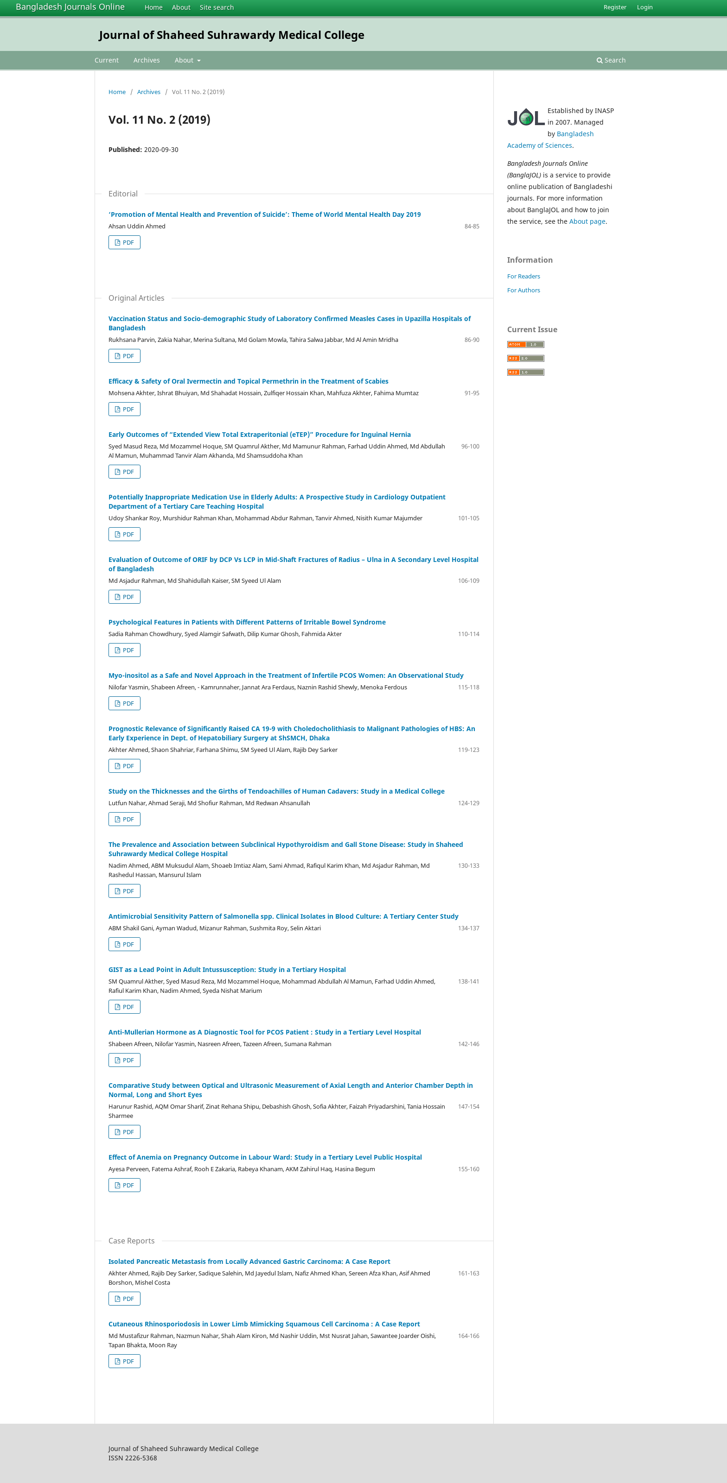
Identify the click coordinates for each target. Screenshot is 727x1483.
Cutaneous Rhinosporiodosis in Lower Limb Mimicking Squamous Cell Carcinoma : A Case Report (264, 1323)
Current (107, 60)
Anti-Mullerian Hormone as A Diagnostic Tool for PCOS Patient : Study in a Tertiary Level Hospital (264, 1032)
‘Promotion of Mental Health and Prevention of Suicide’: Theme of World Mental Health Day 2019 (264, 214)
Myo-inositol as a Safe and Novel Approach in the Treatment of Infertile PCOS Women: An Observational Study (286, 675)
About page (587, 221)
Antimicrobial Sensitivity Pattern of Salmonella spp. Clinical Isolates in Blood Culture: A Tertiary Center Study (283, 916)
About (181, 7)
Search (611, 60)
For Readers (523, 276)
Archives (147, 60)
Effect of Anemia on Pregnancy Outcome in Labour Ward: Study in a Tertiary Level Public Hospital (265, 1157)
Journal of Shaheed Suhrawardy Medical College (231, 34)
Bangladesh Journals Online (70, 6)
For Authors (523, 290)
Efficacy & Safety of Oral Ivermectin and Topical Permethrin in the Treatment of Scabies (248, 381)
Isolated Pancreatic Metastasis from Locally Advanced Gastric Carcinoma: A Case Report (249, 1261)
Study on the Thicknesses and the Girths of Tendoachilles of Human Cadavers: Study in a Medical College (276, 791)
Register (615, 7)
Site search (217, 7)
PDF (127, 242)
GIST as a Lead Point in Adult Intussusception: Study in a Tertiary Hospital (227, 969)
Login (645, 7)
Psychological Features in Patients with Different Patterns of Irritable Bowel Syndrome (247, 622)
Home (154, 7)
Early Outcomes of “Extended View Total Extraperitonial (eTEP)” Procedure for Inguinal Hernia (259, 434)
